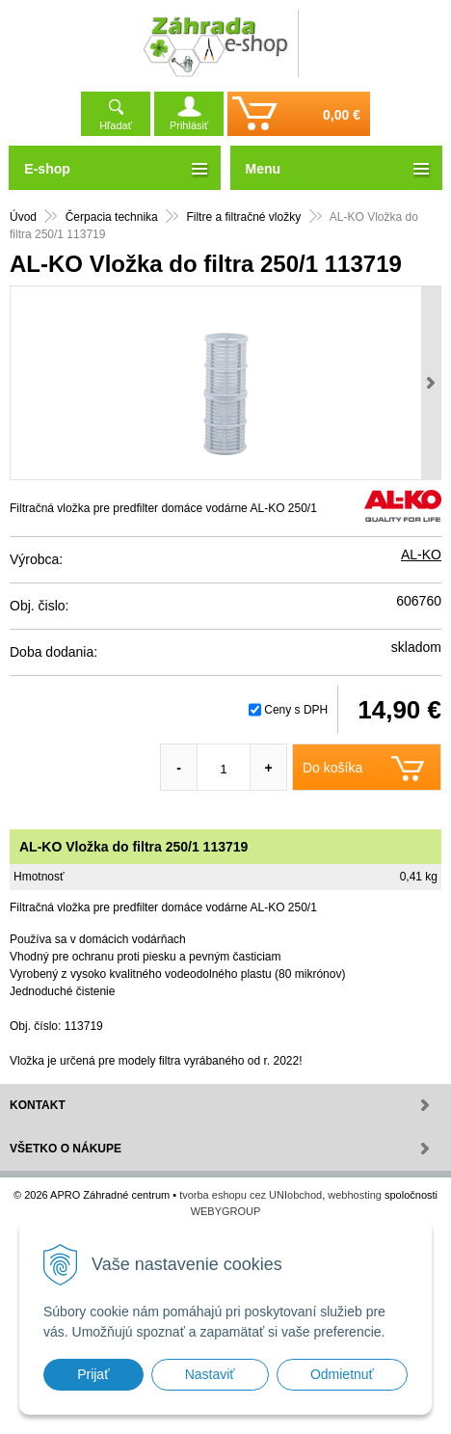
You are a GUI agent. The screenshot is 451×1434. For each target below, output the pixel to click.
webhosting (355, 1195)
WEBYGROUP (226, 1211)
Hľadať (115, 125)
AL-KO (421, 554)
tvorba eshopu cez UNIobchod (250, 1195)
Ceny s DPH (296, 710)
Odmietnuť (342, 1374)
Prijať (93, 1374)
